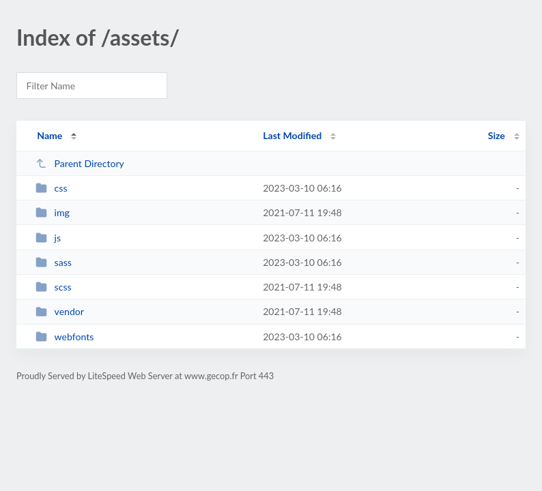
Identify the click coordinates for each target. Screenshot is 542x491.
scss (53, 287)
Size (496, 135)
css (51, 188)
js (48, 237)
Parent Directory (79, 163)
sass (53, 262)
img (52, 212)
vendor (59, 311)
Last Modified (292, 135)
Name (49, 135)
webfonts (64, 336)
